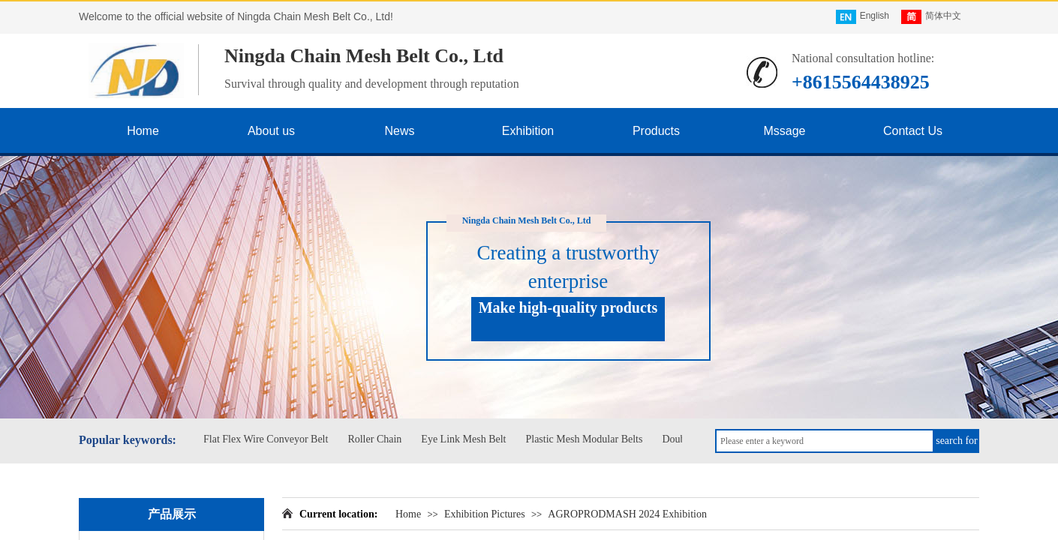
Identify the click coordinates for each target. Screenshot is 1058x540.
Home (408, 514)
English (862, 17)
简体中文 (931, 17)
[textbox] (824, 441)
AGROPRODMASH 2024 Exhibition (627, 514)
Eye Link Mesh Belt (465, 439)
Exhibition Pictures (484, 514)
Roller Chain (377, 439)
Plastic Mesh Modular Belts (586, 439)
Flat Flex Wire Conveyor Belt (268, 439)
